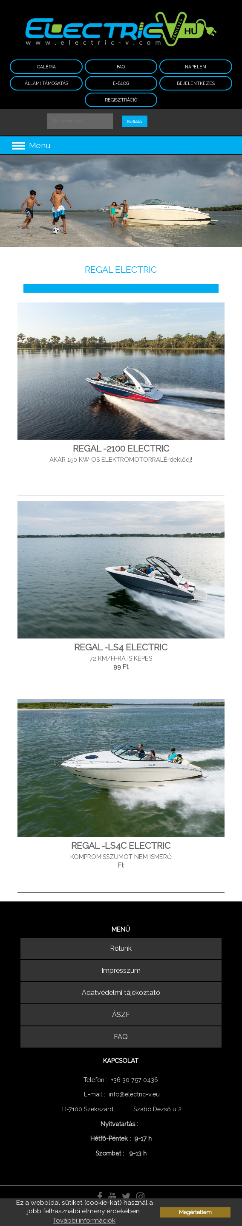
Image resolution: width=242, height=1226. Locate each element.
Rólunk (121, 948)
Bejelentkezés (196, 83)
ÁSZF (121, 1015)
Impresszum (121, 970)
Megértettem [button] (195, 1212)
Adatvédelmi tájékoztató (121, 993)
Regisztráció (121, 99)
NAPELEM (195, 66)
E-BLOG (121, 83)
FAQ (121, 66)
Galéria (46, 66)
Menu (31, 145)
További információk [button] (84, 1220)
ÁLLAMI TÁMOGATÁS (46, 83)
